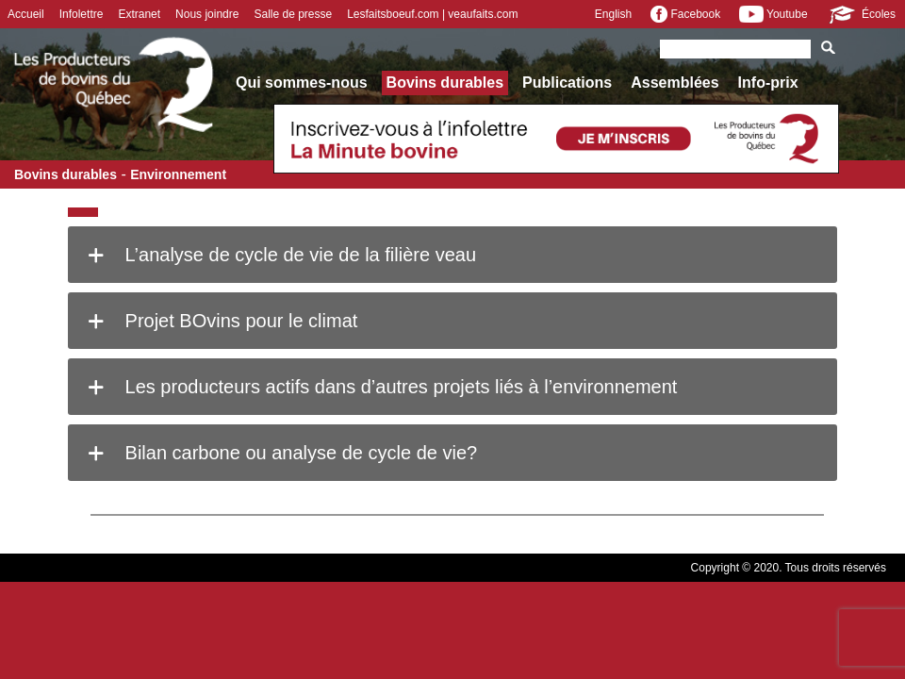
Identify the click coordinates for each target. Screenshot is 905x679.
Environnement (178, 174)
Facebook (685, 14)
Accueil (26, 14)
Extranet (139, 14)
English (613, 14)
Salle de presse (293, 14)
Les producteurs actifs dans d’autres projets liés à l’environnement (379, 387)
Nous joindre (207, 14)
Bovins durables (445, 83)
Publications (567, 83)
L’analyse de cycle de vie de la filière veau (279, 254)
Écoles (861, 14)
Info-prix (768, 83)
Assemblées (674, 83)
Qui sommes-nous (302, 83)
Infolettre (81, 14)
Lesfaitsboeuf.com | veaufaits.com (432, 14)
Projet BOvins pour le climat (219, 320)
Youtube (773, 14)
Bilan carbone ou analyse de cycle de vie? (279, 453)
